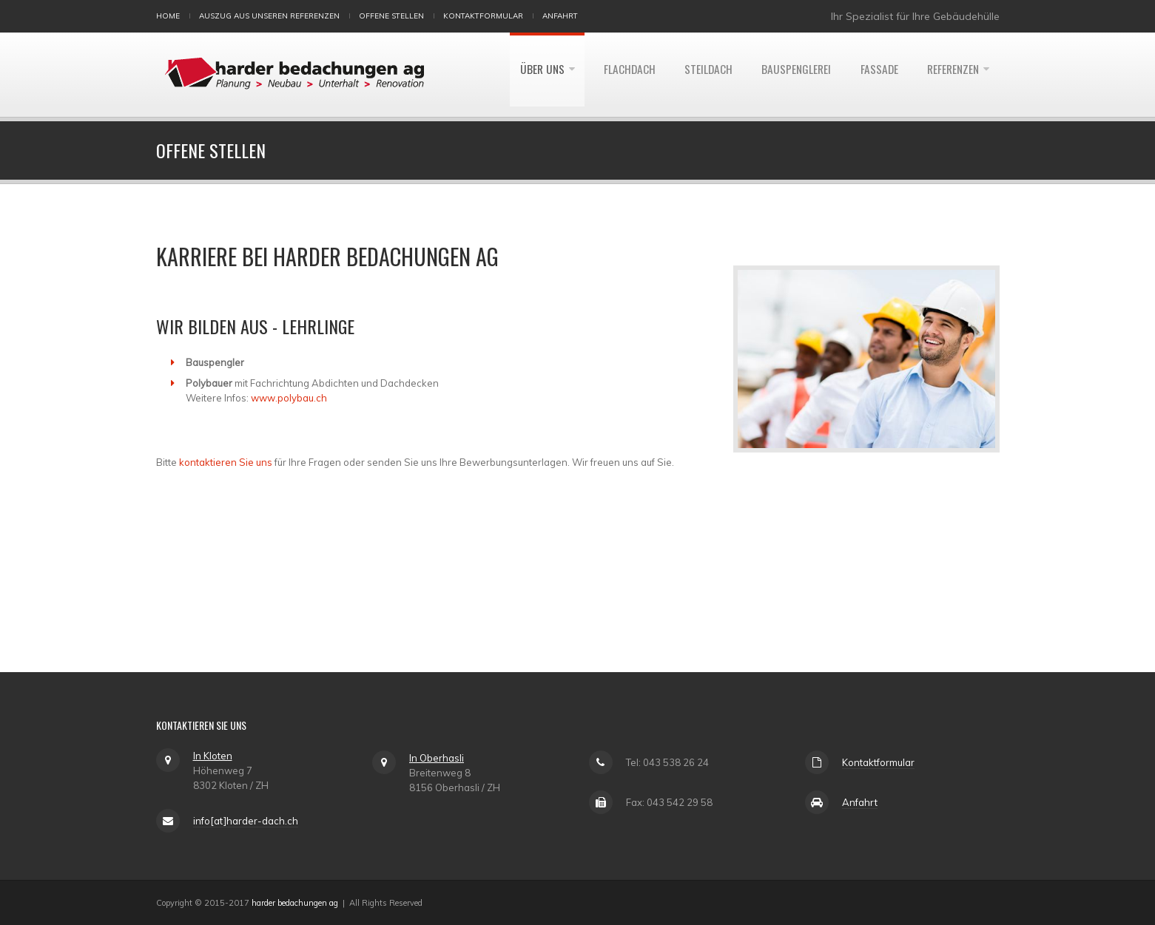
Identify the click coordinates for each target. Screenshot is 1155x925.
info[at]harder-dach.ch (245, 821)
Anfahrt (560, 16)
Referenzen (950, 75)
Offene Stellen (391, 16)
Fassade (873, 75)
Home (168, 16)
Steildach (696, 75)
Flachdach (614, 75)
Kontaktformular (483, 16)
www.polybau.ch (289, 398)
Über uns (524, 75)
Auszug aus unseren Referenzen (269, 16)
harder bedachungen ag (295, 903)
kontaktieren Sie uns (225, 462)
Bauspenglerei (787, 75)
